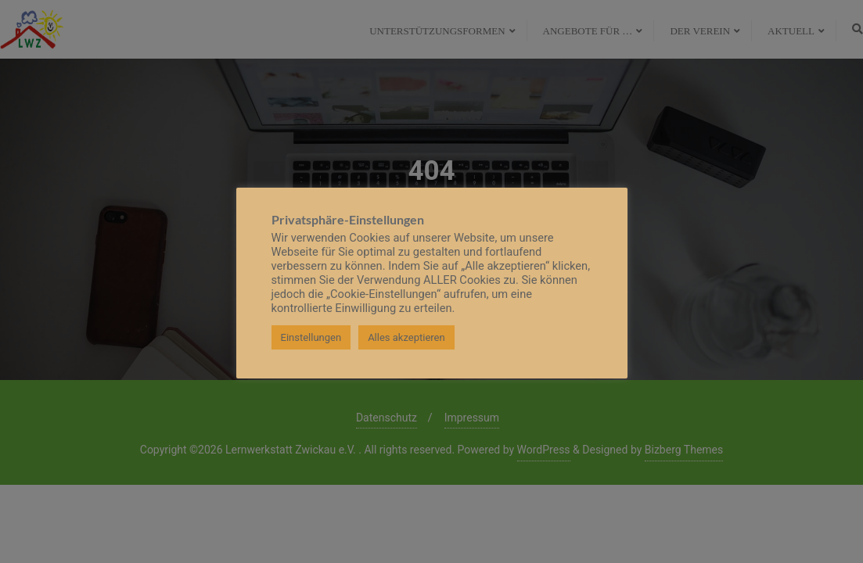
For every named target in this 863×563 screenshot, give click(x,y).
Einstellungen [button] (311, 337)
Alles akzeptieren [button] (406, 337)
